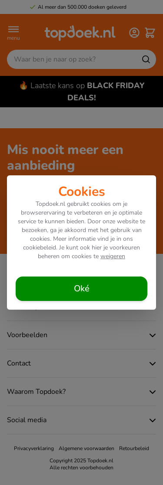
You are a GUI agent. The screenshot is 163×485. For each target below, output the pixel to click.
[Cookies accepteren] (81, 289)
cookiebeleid (39, 247)
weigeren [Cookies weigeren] (112, 256)
